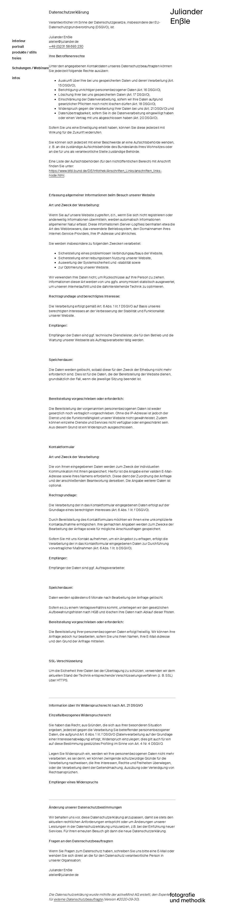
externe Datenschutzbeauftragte (78, 899)
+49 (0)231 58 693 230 (66, 46)
